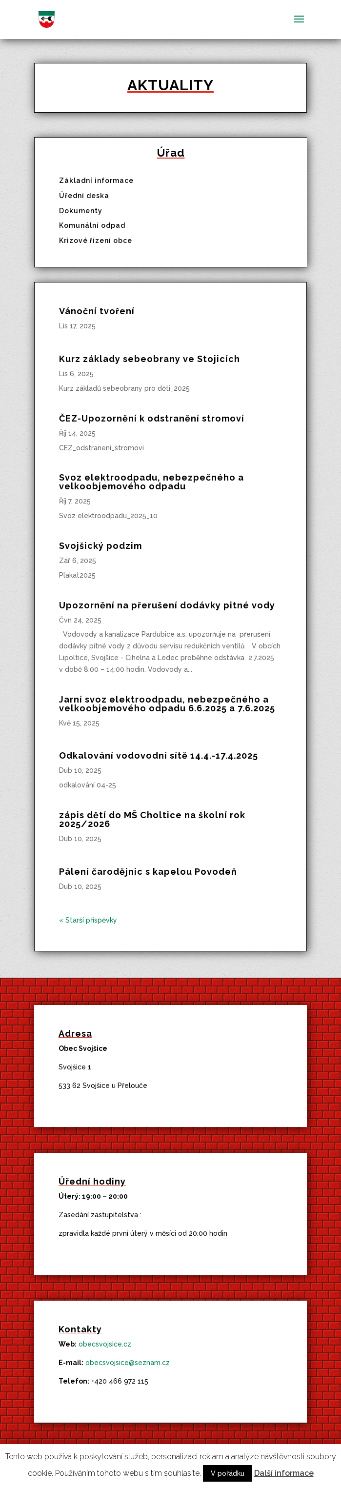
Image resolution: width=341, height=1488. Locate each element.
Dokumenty (80, 211)
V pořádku (227, 1473)
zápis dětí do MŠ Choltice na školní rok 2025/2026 (152, 819)
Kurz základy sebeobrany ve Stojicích (149, 359)
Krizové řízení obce (95, 240)
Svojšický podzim (100, 546)
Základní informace (96, 180)
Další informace (284, 1473)
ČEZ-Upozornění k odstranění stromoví (151, 418)
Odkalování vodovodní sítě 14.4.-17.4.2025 (158, 755)
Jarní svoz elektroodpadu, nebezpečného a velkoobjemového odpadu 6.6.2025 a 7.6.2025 (167, 703)
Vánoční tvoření (97, 311)
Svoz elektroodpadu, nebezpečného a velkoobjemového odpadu (151, 481)
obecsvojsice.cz (105, 1344)
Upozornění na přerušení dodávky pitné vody (167, 605)
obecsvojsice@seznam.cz (127, 1363)
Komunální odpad (92, 225)
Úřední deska (84, 196)
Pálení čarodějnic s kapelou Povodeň (148, 871)
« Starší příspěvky (88, 920)
